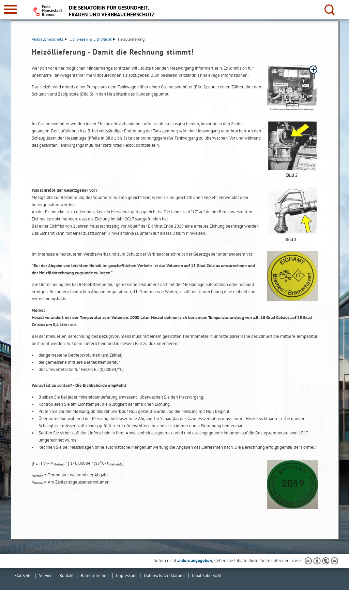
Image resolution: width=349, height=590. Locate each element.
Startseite (23, 575)
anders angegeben (194, 560)
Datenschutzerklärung (164, 575)
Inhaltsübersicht (207, 575)
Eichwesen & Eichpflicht (92, 39)
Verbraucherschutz (49, 39)
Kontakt (67, 575)
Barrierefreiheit (95, 575)
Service (45, 575)
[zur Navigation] (10, 9)
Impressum (126, 575)
